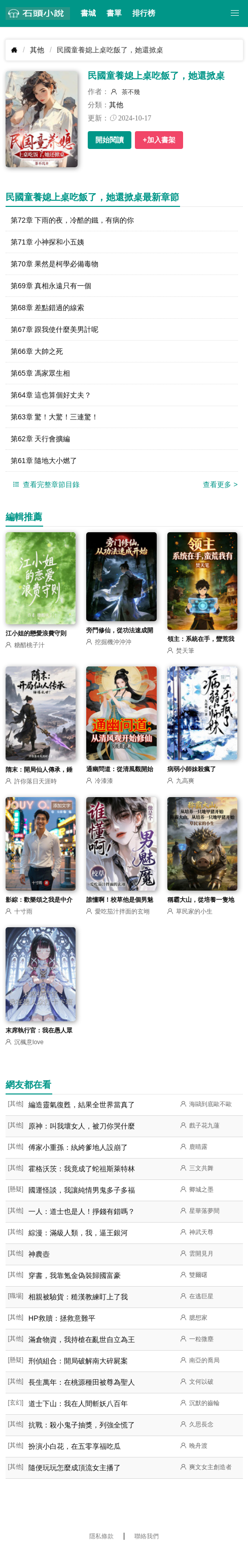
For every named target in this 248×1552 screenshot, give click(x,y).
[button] (235, 13)
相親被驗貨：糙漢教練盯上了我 (78, 1297)
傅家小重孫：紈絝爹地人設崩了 (78, 1147)
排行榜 (143, 13)
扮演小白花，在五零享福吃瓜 (74, 1446)
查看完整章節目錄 (45, 484)
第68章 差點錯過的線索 (47, 307)
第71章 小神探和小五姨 (47, 242)
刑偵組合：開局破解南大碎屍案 (78, 1361)
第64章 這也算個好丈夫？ (51, 395)
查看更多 (220, 484)
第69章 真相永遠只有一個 (51, 286)
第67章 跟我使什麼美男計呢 (54, 329)
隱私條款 (101, 1536)
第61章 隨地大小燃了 (44, 461)
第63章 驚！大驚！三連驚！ (54, 417)
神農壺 (39, 1254)
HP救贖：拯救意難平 (61, 1318)
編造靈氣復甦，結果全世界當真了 (81, 1105)
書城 (88, 13)
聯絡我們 (146, 1536)
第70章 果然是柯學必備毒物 (54, 264)
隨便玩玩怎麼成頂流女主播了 (74, 1468)
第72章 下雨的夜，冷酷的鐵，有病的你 (72, 220)
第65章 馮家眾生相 (40, 373)
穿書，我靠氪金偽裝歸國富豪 (74, 1275)
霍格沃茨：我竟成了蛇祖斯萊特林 (81, 1169)
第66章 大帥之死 (37, 351)
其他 (37, 50)
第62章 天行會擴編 (40, 439)
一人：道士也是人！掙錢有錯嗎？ (81, 1211)
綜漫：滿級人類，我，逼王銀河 (78, 1233)
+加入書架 (159, 140)
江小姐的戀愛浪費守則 (36, 633)
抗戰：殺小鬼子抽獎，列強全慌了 (81, 1425)
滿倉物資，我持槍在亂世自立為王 (81, 1339)
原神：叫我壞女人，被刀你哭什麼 (81, 1126)
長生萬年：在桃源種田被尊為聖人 (81, 1382)
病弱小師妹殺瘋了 (191, 769)
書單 (114, 13)
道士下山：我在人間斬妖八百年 (78, 1403)
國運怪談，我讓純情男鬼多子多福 (81, 1190)
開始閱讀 (109, 140)
